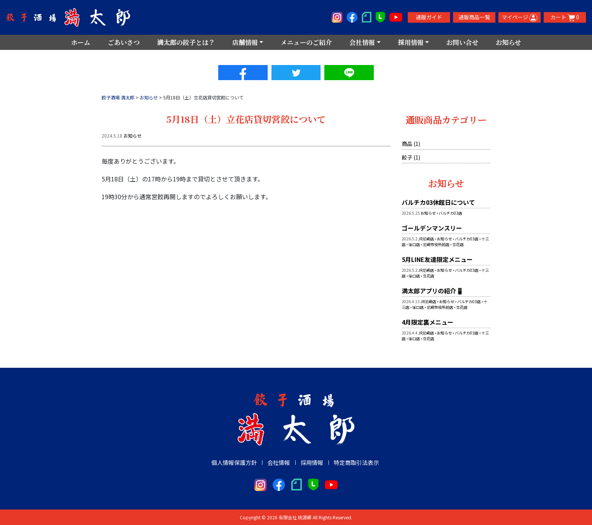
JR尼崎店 (426, 238)
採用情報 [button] (411, 42)
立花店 (458, 244)
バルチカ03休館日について (438, 201)
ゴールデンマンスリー (432, 227)
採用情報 (312, 462)
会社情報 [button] (362, 42)
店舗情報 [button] (245, 42)
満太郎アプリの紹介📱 (433, 290)
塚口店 (414, 244)
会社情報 (278, 462)
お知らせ (508, 42)
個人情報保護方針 (234, 462)
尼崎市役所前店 (436, 244)
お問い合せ (462, 42)
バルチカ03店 (450, 212)
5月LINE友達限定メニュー (437, 258)
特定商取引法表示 (356, 462)
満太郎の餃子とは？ (186, 42)
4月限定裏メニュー (427, 321)
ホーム (80, 42)
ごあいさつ (124, 42)
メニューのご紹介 (306, 42)
